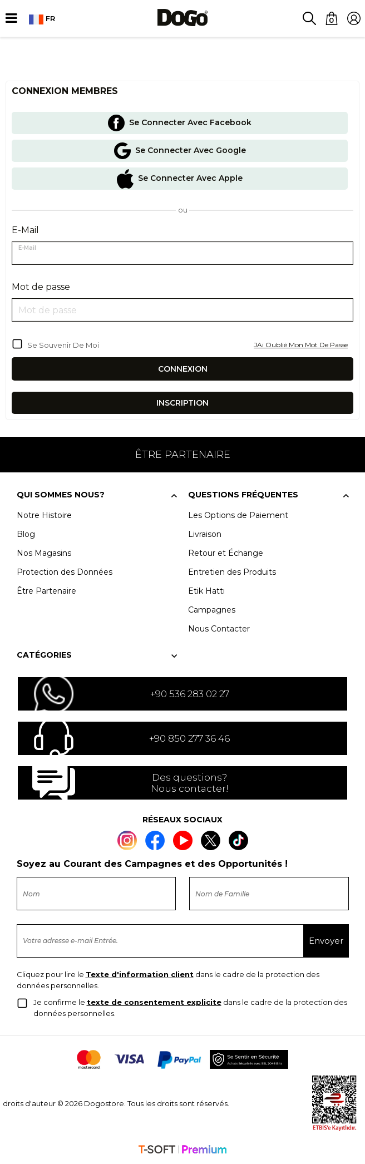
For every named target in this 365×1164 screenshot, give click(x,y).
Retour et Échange (225, 553)
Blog (26, 534)
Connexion (183, 369)
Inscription (182, 403)
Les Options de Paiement (238, 515)
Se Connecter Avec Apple (180, 179)
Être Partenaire (46, 591)
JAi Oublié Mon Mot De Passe (301, 345)
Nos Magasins (44, 553)
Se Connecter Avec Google (180, 150)
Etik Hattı (206, 591)
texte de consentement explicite (154, 1002)
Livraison (204, 534)
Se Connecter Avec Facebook (179, 123)
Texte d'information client (140, 974)
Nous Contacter (219, 629)
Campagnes (211, 610)
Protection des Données (64, 572)
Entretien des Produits (232, 572)
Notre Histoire (44, 515)
